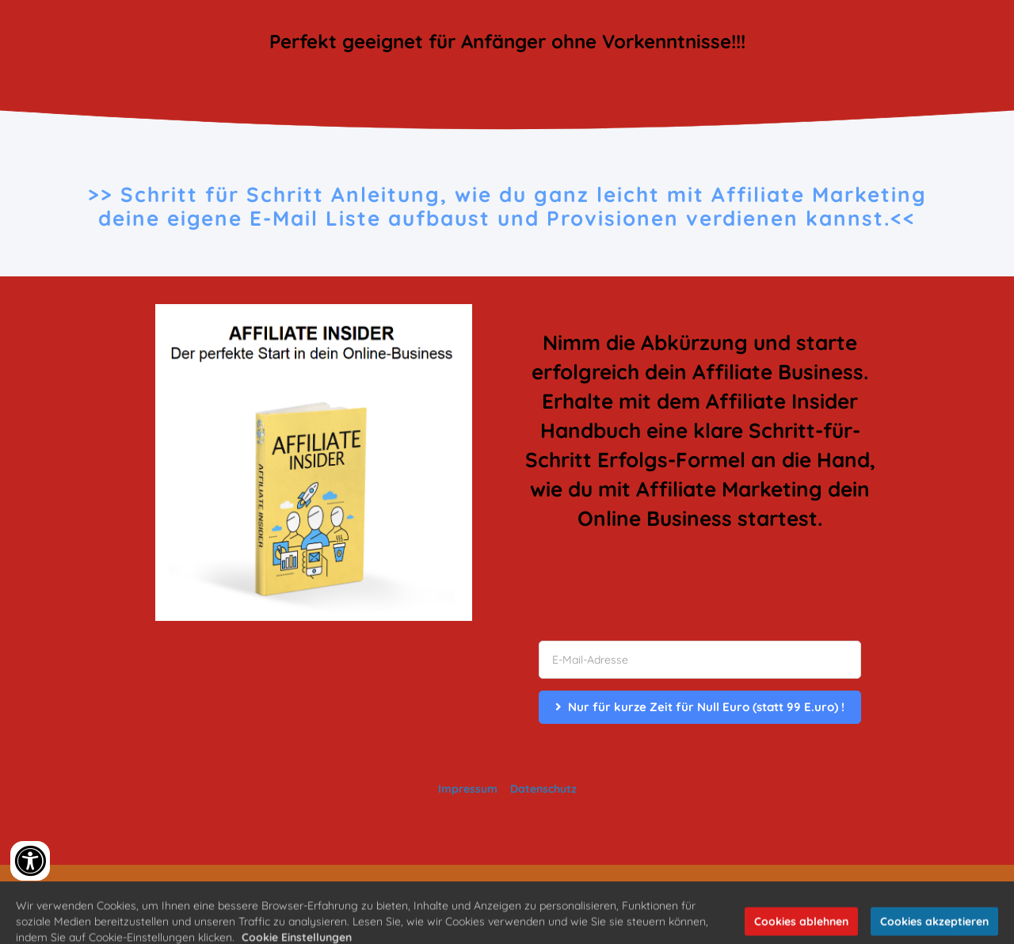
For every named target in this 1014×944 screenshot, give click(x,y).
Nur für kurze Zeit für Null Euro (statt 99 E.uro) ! (699, 706)
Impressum (467, 789)
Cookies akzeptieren (934, 930)
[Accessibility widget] (30, 861)
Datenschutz (543, 789)
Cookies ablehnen (801, 930)
